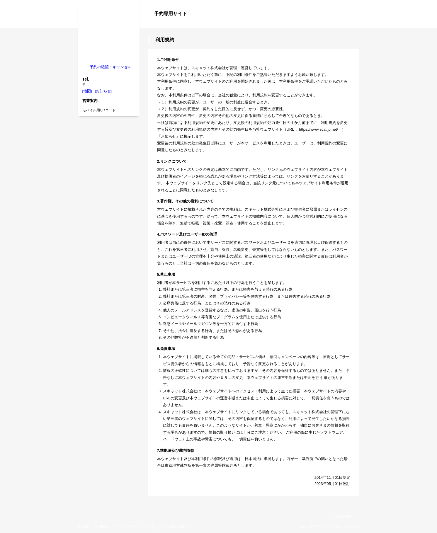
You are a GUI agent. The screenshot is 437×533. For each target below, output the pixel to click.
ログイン (347, 24)
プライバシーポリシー (132, 527)
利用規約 (102, 527)
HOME (83, 527)
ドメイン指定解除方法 (174, 527)
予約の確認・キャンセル (111, 67)
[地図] (87, 91)
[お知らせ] (103, 91)
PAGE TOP (343, 516)
